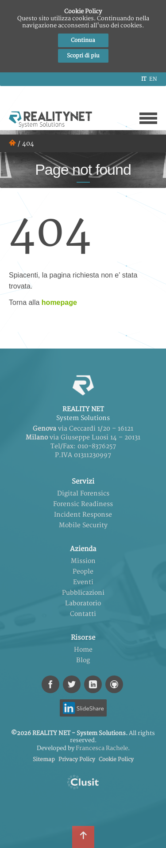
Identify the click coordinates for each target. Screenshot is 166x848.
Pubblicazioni (83, 593)
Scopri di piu (83, 56)
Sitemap (44, 759)
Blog (83, 660)
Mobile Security (83, 525)
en (153, 79)
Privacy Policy (76, 759)
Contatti (83, 614)
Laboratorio (83, 603)
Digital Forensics (83, 493)
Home (83, 649)
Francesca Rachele (102, 748)
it (143, 79)
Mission (83, 561)
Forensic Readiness (83, 504)
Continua (83, 40)
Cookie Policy (116, 759)
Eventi (83, 582)
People (83, 571)
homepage (59, 302)
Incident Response (83, 514)
